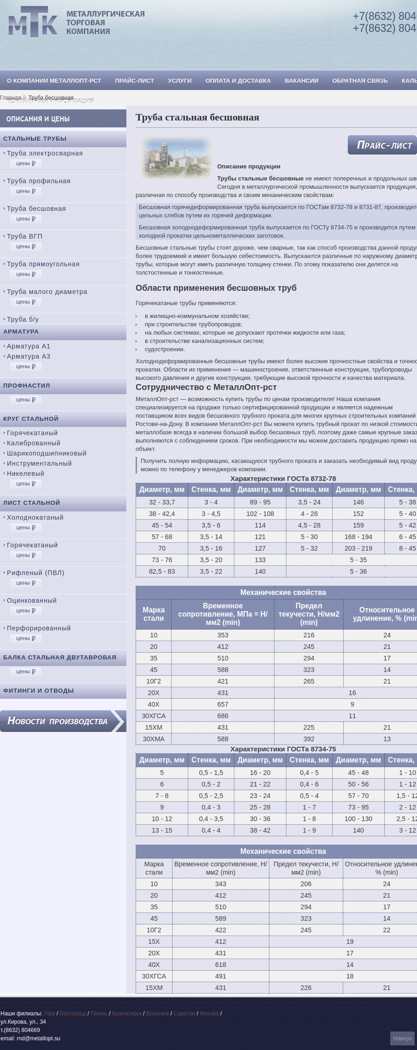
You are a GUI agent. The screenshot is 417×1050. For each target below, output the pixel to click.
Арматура (21, 331)
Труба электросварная (45, 153)
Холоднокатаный (35, 517)
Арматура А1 (29, 346)
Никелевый (25, 473)
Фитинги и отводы (38, 690)
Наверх (402, 1038)
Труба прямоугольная (43, 264)
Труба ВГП (25, 236)
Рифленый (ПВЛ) (36, 572)
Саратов (184, 1013)
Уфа (49, 1013)
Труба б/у (23, 319)
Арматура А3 (29, 356)
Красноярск (127, 1013)
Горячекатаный (32, 433)
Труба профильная (39, 181)
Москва (209, 1013)
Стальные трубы (35, 138)
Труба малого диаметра (47, 291)
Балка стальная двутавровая (60, 657)
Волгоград (73, 1013)
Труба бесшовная (36, 208)
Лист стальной (31, 502)
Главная (10, 98)
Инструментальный (39, 463)
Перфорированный (39, 628)
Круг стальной (31, 418)
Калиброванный (33, 443)
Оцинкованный (32, 600)
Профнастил (26, 385)
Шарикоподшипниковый (47, 453)
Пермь (98, 1013)
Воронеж (157, 1013)
